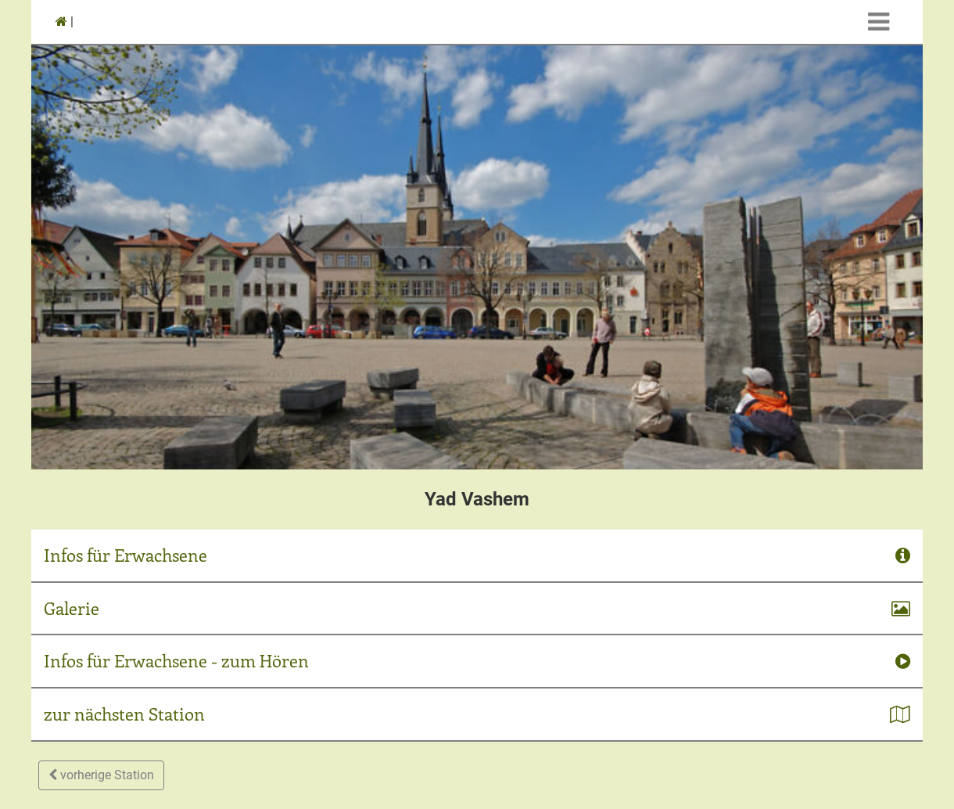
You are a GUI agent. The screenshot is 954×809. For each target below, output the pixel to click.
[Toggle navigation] (878, 22)
